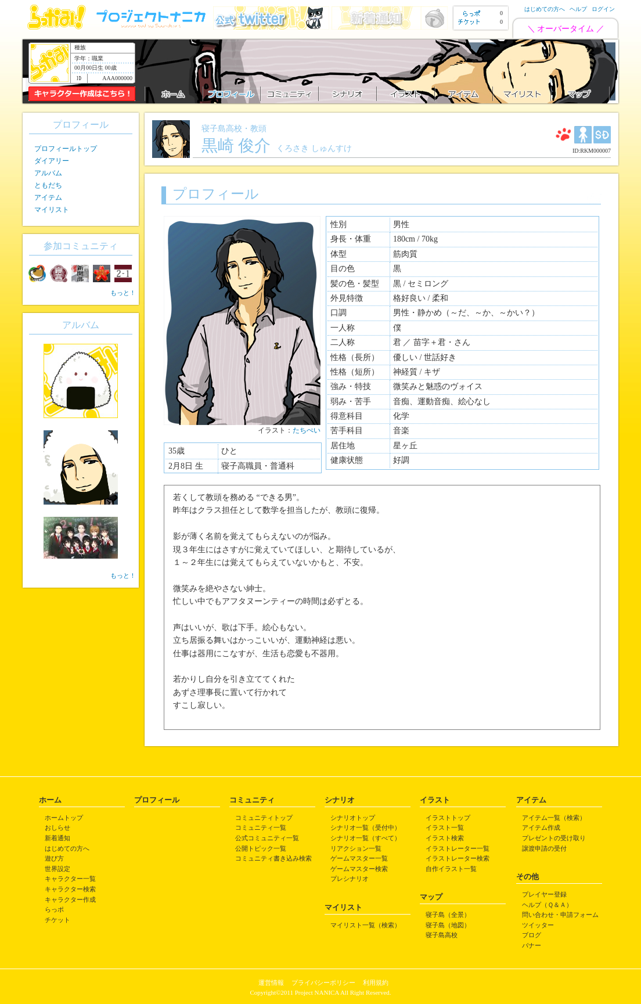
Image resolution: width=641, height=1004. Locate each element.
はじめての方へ (544, 9)
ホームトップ (64, 817)
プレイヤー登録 (544, 894)
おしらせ (57, 827)
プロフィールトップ (65, 149)
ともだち (48, 185)
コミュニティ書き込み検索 (273, 858)
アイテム (48, 197)
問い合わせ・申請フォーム (560, 914)
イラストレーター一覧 (457, 848)
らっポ (54, 909)
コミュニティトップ (264, 817)
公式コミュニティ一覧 (267, 837)
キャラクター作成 (70, 899)
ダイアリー (51, 161)
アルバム (48, 173)
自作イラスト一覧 (451, 868)
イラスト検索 (445, 837)
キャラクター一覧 (70, 878)
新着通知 (57, 837)
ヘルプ (578, 9)
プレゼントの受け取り (554, 837)
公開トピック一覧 (260, 848)
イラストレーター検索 (457, 858)
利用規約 (375, 982)
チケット (57, 919)
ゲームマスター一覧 (359, 858)
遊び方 (54, 858)
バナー (531, 945)
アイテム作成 (541, 827)
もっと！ (123, 292)
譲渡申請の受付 (544, 848)
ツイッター (538, 925)
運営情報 (271, 982)
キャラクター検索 (70, 889)
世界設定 (57, 868)
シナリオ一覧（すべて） (365, 837)
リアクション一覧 (355, 848)
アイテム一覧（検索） (554, 817)
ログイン (603, 9)
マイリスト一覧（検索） (365, 925)
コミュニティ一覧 (260, 827)
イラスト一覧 (445, 827)
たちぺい (306, 430)
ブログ (531, 934)
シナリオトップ (352, 817)
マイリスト (51, 210)
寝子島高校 (442, 934)
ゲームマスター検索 (359, 868)
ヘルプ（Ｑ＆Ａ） (547, 904)
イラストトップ (448, 817)
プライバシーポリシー (323, 982)
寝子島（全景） (448, 914)
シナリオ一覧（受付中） (365, 827)
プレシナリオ (349, 878)
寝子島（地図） (448, 925)
